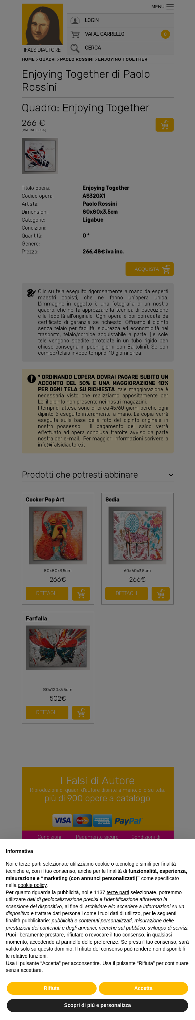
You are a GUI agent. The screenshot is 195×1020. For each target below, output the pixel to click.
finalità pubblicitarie (27, 920)
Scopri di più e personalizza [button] (97, 1005)
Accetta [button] (143, 988)
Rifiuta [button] (52, 988)
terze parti (118, 892)
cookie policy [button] (32, 885)
